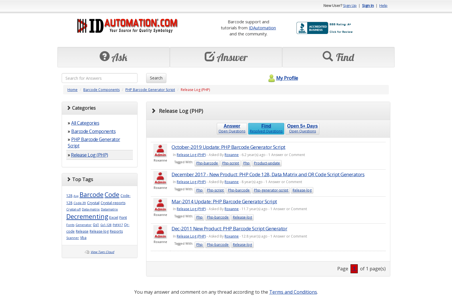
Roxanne (232, 154)
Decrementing (87, 216)
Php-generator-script (271, 190)
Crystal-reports (113, 202)
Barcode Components (101, 89)
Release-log (99, 231)
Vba (83, 237)
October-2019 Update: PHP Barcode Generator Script (228, 147)
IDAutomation (262, 28)
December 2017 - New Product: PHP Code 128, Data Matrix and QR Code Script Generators (268, 174)
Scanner (72, 238)
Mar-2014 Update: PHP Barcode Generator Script (224, 201)
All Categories (85, 123)
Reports (116, 231)
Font (123, 217)
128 (69, 195)
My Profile (282, 78)
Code (112, 194)
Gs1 (96, 224)
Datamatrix (109, 209)
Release (82, 231)
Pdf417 (118, 225)
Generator (84, 225)
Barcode (91, 194)
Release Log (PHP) (89, 155)
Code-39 (80, 203)
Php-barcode (207, 163)
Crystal (93, 202)
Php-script (230, 163)
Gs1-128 (106, 225)
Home (72, 89)
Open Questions (232, 129)
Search (156, 78)
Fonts (70, 225)
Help (383, 5)
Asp (76, 196)
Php (246, 163)
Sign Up (350, 5)
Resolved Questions (266, 129)
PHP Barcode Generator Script (150, 89)
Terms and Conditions (293, 292)
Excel (113, 217)
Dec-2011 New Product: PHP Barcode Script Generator (229, 228)
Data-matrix (91, 209)
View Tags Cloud (102, 252)
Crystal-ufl (73, 209)
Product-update (267, 163)
